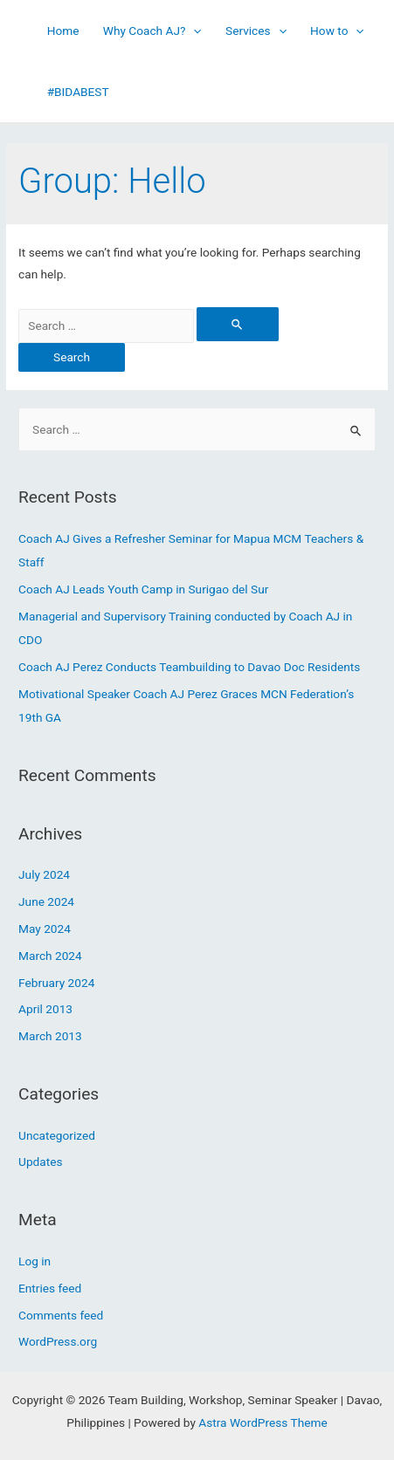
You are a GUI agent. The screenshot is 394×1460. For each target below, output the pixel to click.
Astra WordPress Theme (262, 1422)
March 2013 (50, 1036)
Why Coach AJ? (152, 31)
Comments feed (60, 1315)
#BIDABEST (78, 92)
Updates (40, 1162)
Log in (34, 1261)
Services (256, 31)
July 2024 (44, 874)
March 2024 (50, 956)
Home (63, 31)
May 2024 (44, 929)
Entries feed (49, 1288)
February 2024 (56, 983)
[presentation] (193, 31)
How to (337, 31)
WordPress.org (57, 1341)
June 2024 (46, 901)
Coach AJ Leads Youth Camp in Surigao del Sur (143, 589)
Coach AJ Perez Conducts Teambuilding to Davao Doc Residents (189, 667)
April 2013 (45, 1009)
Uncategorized (56, 1135)
